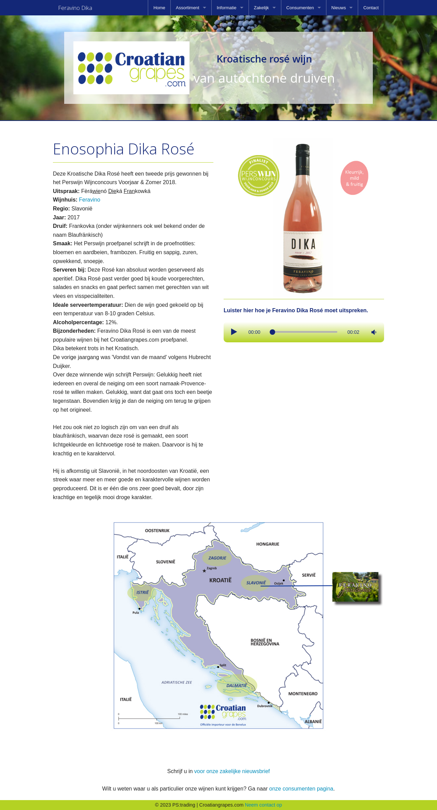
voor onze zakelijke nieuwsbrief (232, 771)
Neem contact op (263, 805)
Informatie (227, 7)
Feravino (89, 200)
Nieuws (339, 7)
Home (159, 7)
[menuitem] (159, 7)
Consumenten (300, 7)
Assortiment (187, 7)
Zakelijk (261, 7)
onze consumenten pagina (301, 789)
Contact (371, 7)
